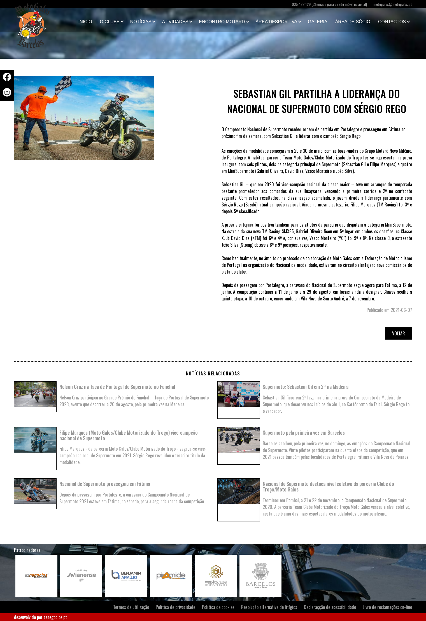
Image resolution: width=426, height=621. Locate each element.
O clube (110, 21)
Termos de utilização (131, 607)
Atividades (175, 21)
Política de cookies (218, 607)
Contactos (392, 21)
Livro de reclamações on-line (387, 607)
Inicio (85, 21)
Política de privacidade (175, 607)
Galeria (317, 21)
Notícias (141, 21)
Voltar (398, 333)
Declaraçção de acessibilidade (330, 607)
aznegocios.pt (55, 617)
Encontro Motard (222, 21)
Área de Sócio (352, 21)
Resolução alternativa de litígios (269, 607)
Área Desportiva (276, 21)
